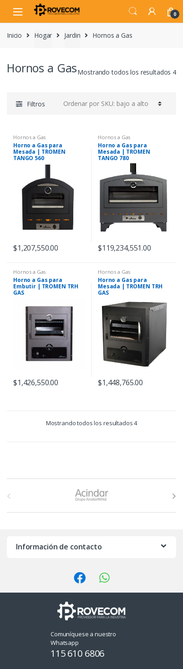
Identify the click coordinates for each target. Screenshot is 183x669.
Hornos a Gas (29, 137)
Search (133, 11)
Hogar (43, 35)
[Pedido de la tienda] (111, 103)
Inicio (14, 35)
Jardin (72, 35)
